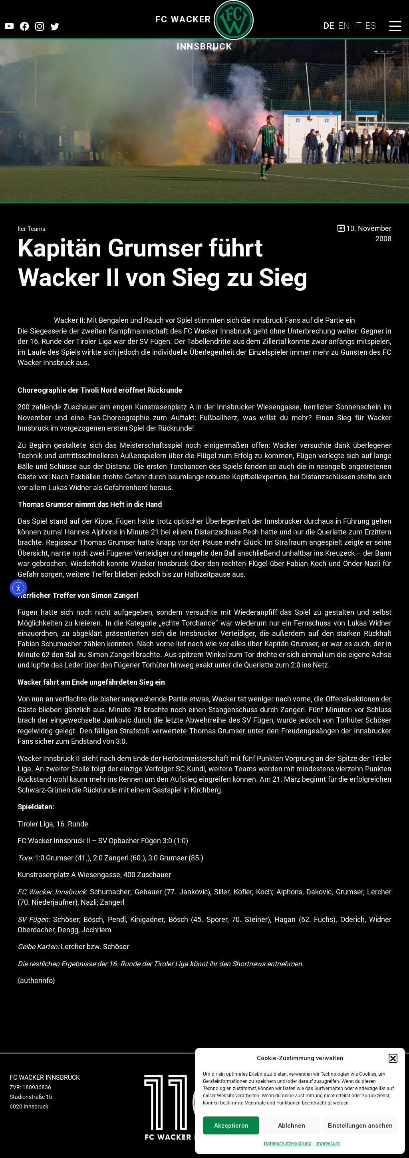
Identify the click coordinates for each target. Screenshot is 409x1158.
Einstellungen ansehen (360, 1125)
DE (328, 25)
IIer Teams (32, 228)
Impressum (328, 1143)
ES (370, 25)
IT (357, 25)
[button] (393, 1058)
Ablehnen (291, 1125)
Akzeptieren (231, 1125)
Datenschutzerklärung (288, 1143)
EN (344, 25)
